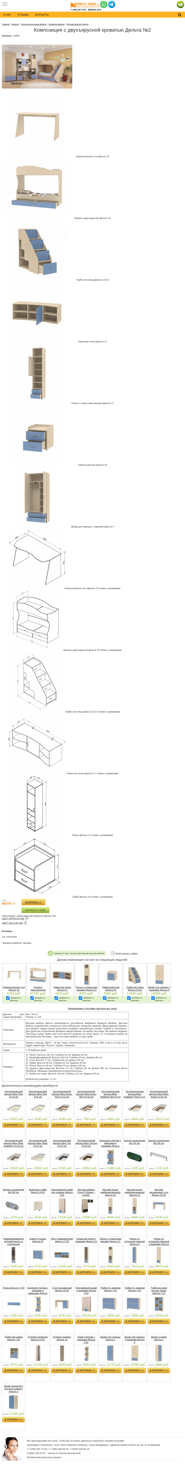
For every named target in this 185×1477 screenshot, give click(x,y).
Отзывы (23, 14)
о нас (7, 14)
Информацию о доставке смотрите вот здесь (92, 1008)
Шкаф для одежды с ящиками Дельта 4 (159, 988)
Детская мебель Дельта (77, 24)
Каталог (15, 24)
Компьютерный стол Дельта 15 (14, 988)
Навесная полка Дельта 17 (62, 988)
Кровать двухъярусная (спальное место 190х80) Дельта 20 (38, 991)
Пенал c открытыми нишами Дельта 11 (86, 988)
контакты (42, 14)
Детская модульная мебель (33, 24)
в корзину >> (33, 902)
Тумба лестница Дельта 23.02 (135, 988)
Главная (5, 24)
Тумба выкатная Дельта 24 (111, 988)
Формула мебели (56, 24)
